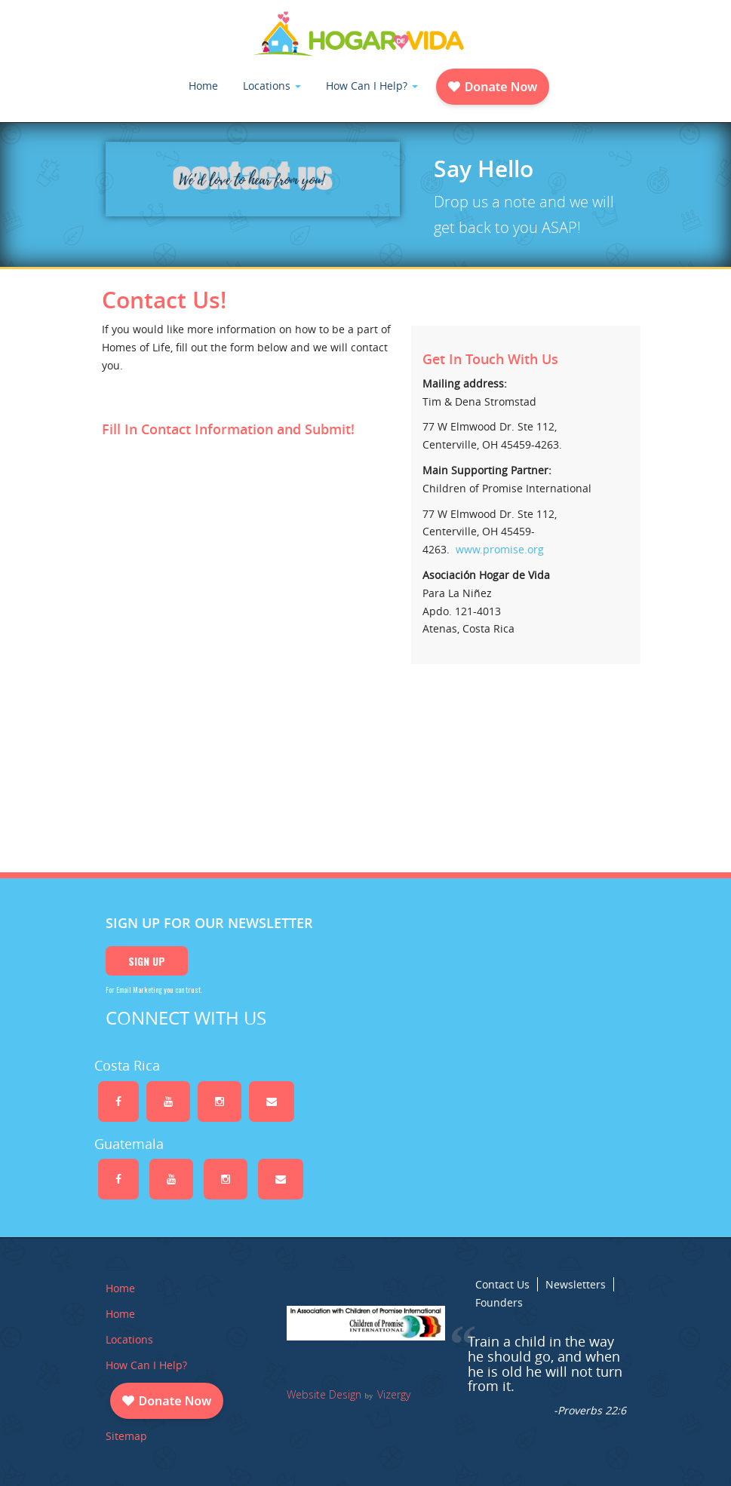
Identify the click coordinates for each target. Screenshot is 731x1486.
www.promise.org (500, 549)
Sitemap (126, 1436)
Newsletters (575, 1284)
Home (203, 85)
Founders (499, 1302)
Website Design (324, 1394)
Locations (272, 85)
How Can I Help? (372, 85)
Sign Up (146, 961)
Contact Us (502, 1284)
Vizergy (393, 1394)
